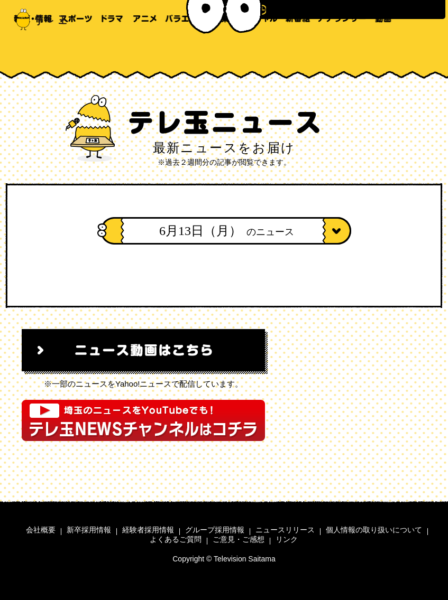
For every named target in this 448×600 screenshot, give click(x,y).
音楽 (220, 53)
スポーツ (76, 53)
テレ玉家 (407, 53)
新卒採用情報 (89, 530)
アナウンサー (342, 53)
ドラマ (112, 53)
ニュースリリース (285, 530)
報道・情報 (33, 53)
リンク (287, 539)
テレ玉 (37, 18)
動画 (383, 53)
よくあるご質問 (176, 539)
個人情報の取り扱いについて (374, 530)
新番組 (298, 53)
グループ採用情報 (214, 530)
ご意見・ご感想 (238, 539)
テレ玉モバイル (427, 53)
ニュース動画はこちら (143, 350)
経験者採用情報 (148, 530)
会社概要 (41, 530)
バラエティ (184, 53)
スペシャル (257, 53)
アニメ (144, 53)
